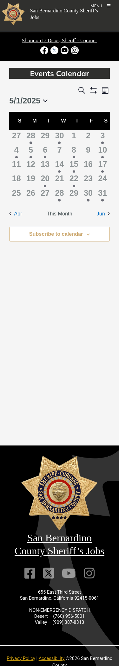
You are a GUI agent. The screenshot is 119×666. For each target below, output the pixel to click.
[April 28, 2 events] (30, 137)
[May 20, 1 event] (45, 180)
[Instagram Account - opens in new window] (74, 50)
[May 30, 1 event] (88, 194)
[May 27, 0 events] (45, 194)
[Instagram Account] (89, 573)
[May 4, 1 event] (16, 151)
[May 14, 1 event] (59, 165)
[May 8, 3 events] (74, 151)
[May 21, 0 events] (59, 180)
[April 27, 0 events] (16, 137)
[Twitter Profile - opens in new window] (54, 50)
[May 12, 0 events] (30, 165)
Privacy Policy (21, 658)
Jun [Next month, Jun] (103, 213)
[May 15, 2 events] (74, 165)
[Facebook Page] (29, 573)
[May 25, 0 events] (16, 194)
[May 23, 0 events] (88, 180)
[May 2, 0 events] (88, 137)
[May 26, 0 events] (30, 194)
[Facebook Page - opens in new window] (45, 50)
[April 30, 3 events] (59, 137)
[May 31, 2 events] (103, 194)
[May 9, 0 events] (88, 151)
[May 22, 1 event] (74, 180)
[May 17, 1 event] (103, 165)
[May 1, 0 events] (74, 137)
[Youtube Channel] (69, 573)
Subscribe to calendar (56, 234)
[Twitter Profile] (48, 573)
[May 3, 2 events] (103, 137)
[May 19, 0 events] (30, 180)
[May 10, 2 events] (103, 151)
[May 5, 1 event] (30, 151)
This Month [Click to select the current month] (59, 213)
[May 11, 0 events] (16, 165)
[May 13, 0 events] (45, 165)
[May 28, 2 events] (59, 194)
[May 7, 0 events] (59, 151)
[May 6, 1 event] (45, 151)
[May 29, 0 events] (74, 194)
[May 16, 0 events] (88, 165)
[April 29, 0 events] (45, 137)
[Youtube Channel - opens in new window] (65, 50)
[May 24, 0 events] (103, 180)
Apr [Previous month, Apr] (15, 213)
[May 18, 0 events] (16, 180)
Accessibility (52, 658)
